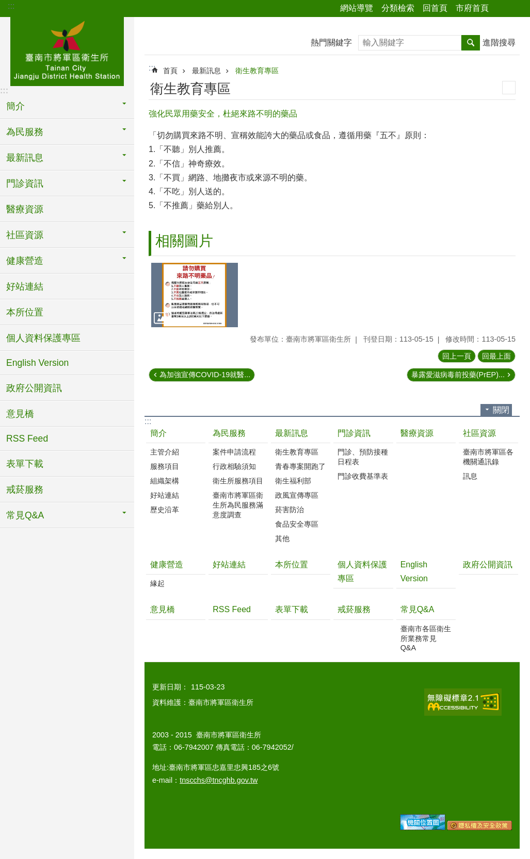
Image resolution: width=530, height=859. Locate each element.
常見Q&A (417, 609)
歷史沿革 (164, 510)
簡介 (158, 433)
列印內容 (509, 87)
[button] (194, 295)
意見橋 (20, 414)
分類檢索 (397, 8)
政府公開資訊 (34, 388)
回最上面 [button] (496, 356)
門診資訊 (354, 433)
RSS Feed (27, 438)
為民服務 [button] (24, 132)
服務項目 (164, 466)
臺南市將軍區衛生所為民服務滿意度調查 (238, 505)
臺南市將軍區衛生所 (67, 50)
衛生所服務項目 (238, 481)
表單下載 (24, 464)
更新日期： (170, 687)
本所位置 (24, 312)
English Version (37, 363)
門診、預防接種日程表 (363, 457)
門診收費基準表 (363, 476)
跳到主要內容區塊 (5, 5)
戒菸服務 (24, 489)
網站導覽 (356, 8)
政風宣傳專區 (296, 495)
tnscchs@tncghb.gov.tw (219, 780)
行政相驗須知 (234, 466)
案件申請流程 (234, 452)
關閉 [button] (501, 410)
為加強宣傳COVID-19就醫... (204, 374)
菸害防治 (289, 510)
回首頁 (435, 8)
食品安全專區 (296, 524)
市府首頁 (472, 8)
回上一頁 (456, 356)
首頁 (170, 70)
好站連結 (24, 286)
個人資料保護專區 (43, 338)
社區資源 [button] (24, 235)
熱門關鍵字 (331, 42)
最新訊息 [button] (24, 158)
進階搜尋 (499, 42)
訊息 (470, 476)
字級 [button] (516, 9)
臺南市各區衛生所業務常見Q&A (425, 638)
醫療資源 (24, 209)
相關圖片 (184, 241)
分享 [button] (501, 9)
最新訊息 (206, 70)
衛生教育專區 (257, 70)
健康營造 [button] (24, 261)
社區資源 (479, 433)
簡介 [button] (15, 106)
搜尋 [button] (470, 42)
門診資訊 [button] (24, 183)
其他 (282, 538)
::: (11, 6)
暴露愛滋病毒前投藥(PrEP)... (458, 374)
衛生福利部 (293, 481)
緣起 (157, 583)
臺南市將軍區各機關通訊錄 (488, 457)
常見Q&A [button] (25, 515)
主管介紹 (164, 452)
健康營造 (166, 564)
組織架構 (164, 481)
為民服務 (229, 433)
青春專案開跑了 (300, 466)
